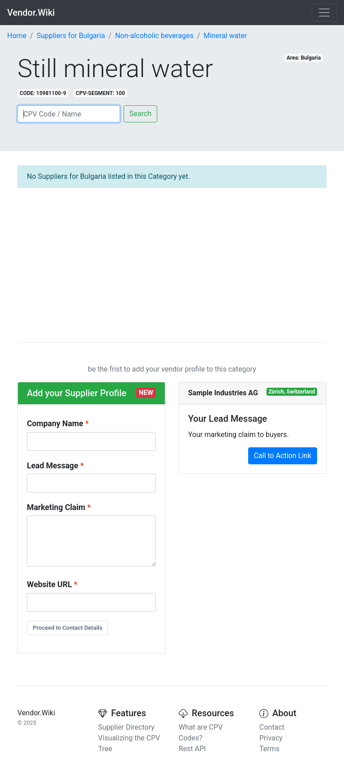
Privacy (271, 738)
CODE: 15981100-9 (43, 93)
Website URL (49, 584)
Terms (269, 748)
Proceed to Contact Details (67, 627)
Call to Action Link (282, 455)
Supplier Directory (126, 727)
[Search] (68, 113)
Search (140, 113)
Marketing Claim (56, 507)
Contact (271, 727)
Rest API (192, 748)
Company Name (55, 423)
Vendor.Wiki (31, 12)
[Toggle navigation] (324, 13)
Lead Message (52, 465)
